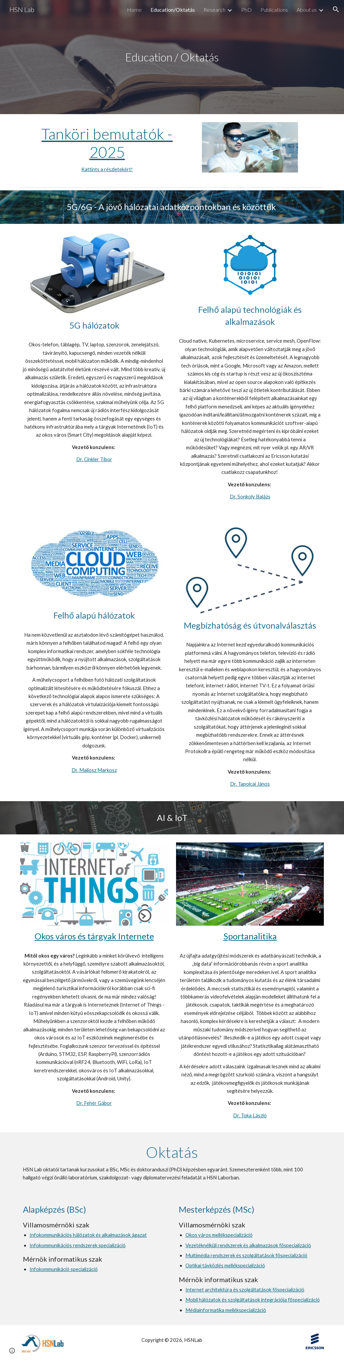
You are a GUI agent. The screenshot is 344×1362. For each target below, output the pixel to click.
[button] (336, 9)
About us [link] (307, 9)
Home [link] (134, 9)
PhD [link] (246, 9)
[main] (172, 57)
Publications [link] (274, 9)
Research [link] (214, 9)
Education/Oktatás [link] (172, 9)
